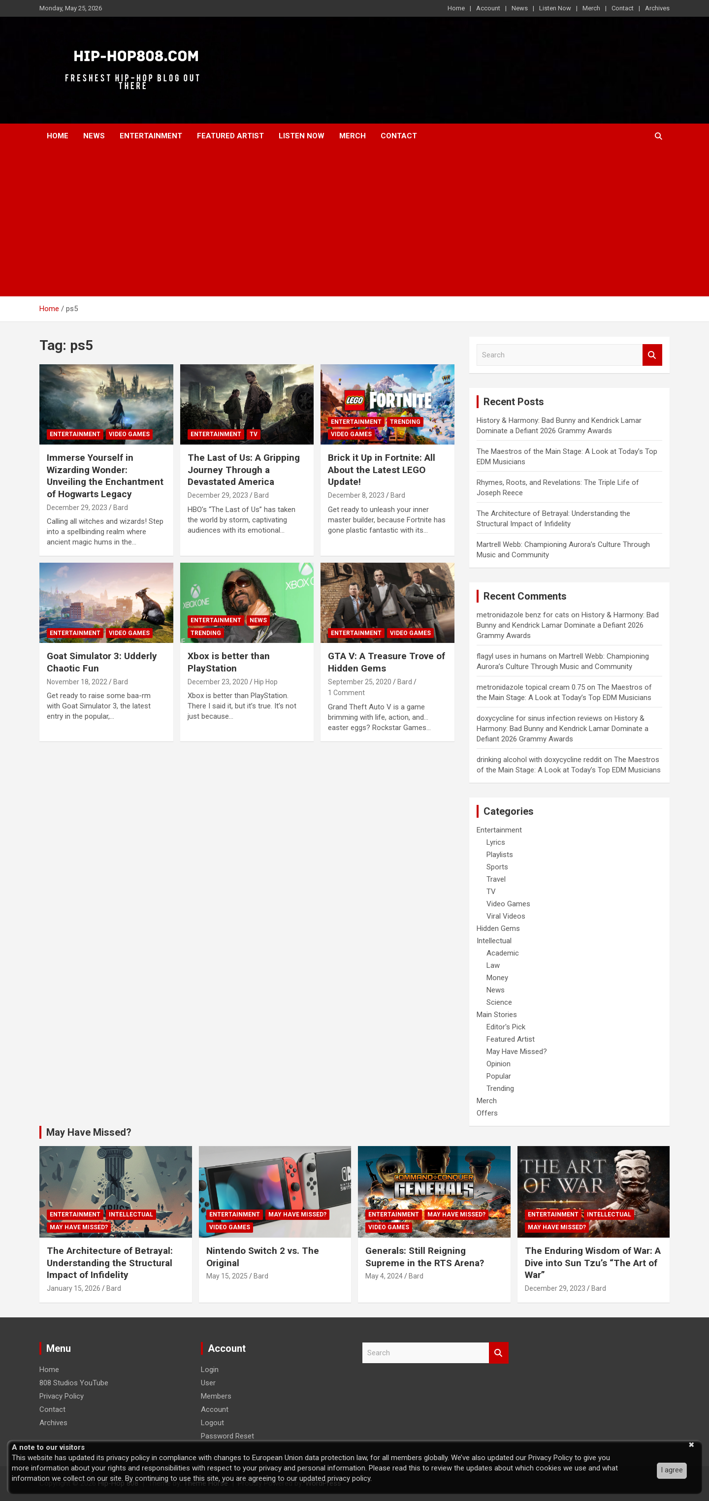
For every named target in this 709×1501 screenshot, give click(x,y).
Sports (497, 866)
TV (254, 434)
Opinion (498, 1063)
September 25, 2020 (359, 682)
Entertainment (151, 135)
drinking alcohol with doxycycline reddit (539, 759)
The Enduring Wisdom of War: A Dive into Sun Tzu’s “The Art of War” (593, 1262)
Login (210, 1369)
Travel (496, 879)
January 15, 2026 (73, 1288)
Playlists (499, 854)
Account (488, 8)
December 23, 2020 (218, 682)
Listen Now (555, 8)
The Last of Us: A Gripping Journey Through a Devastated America (244, 469)
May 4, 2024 (384, 1276)
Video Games (129, 434)
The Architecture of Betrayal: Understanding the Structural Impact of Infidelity (110, 1262)
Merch (591, 8)
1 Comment (346, 693)
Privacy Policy (61, 1396)
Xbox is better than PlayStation (229, 662)
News (520, 8)
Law (493, 965)
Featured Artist (230, 135)
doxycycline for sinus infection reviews (539, 718)
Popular (498, 1076)
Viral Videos (505, 916)
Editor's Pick (505, 1026)
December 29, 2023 (77, 507)
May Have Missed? (516, 1051)
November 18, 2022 (77, 682)
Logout (212, 1422)
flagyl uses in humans (512, 656)
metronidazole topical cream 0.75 (531, 687)
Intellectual (494, 940)
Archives (657, 8)
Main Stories (497, 1014)
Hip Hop (266, 682)
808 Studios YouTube (73, 1382)
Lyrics (495, 842)
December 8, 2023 (356, 495)
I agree (672, 1470)
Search (652, 355)
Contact (623, 8)
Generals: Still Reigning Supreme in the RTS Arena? (424, 1257)
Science (499, 1002)
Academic (502, 953)
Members (216, 1396)
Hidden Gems (498, 928)
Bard (120, 507)
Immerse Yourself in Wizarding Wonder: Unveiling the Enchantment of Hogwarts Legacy (105, 476)
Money (497, 977)
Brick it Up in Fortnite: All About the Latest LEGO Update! (381, 469)
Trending (405, 421)
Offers (487, 1113)
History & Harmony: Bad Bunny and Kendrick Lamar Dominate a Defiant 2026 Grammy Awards (568, 625)
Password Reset (227, 1436)
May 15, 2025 (227, 1276)
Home (456, 8)
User (208, 1382)
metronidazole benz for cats (523, 614)
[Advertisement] (354, 222)
